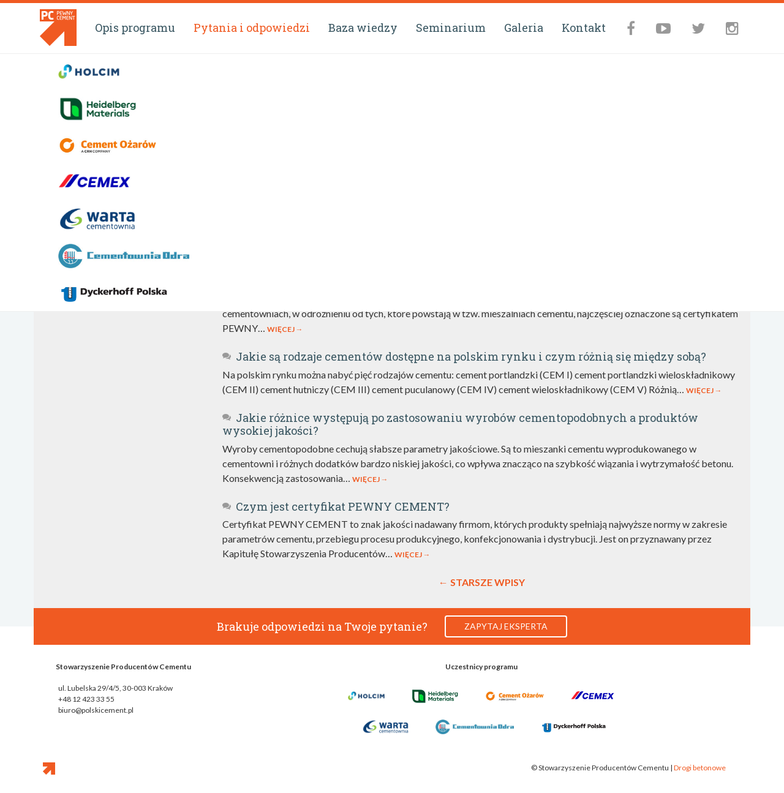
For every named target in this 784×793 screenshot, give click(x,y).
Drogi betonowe (700, 767)
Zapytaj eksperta (506, 626)
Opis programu (135, 27)
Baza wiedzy (363, 27)
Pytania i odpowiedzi (252, 27)
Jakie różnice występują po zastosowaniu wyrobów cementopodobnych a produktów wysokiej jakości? (460, 424)
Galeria (523, 27)
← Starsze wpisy (482, 582)
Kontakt (584, 27)
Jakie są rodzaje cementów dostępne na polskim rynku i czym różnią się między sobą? (464, 356)
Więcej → (285, 329)
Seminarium (451, 27)
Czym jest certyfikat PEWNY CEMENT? (336, 506)
